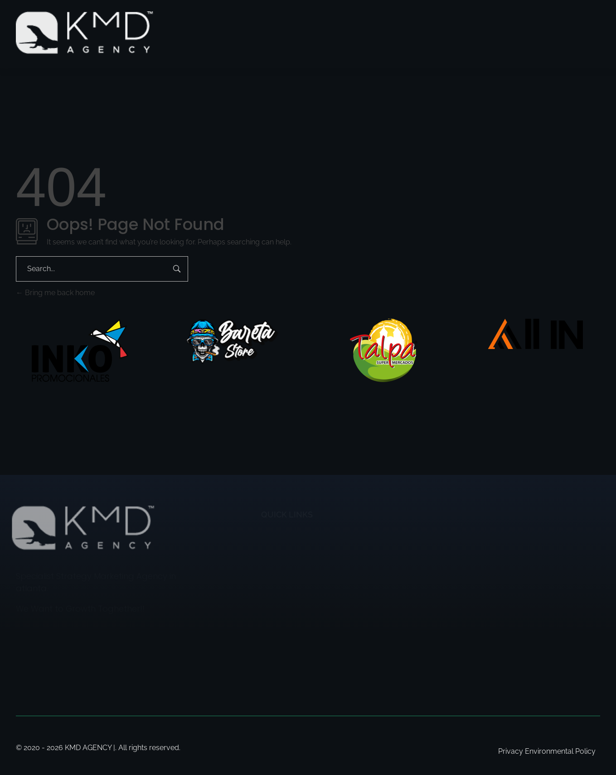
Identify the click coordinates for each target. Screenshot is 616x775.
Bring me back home (55, 292)
